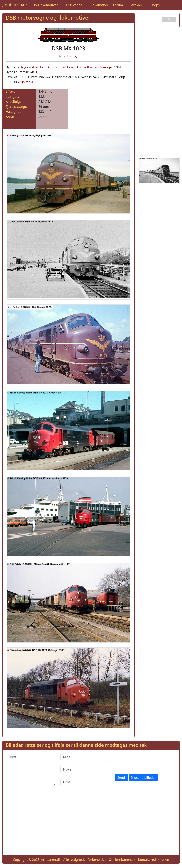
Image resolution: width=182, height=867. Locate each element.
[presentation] (145, 761)
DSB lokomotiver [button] (45, 5)
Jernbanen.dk (15, 4)
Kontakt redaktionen (153, 859)
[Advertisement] (159, 91)
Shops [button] (155, 5)
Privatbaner (99, 5)
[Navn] (85, 769)
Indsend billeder (143, 777)
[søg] (150, 19)
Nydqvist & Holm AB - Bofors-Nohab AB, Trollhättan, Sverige (66, 67)
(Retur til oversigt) (68, 56)
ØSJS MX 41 (26, 82)
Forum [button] (118, 5)
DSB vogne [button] (74, 5)
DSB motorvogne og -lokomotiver (48, 17)
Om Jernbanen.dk (122, 859)
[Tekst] (30, 769)
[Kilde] (85, 757)
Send (121, 777)
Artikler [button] (137, 5)
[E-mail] (85, 782)
